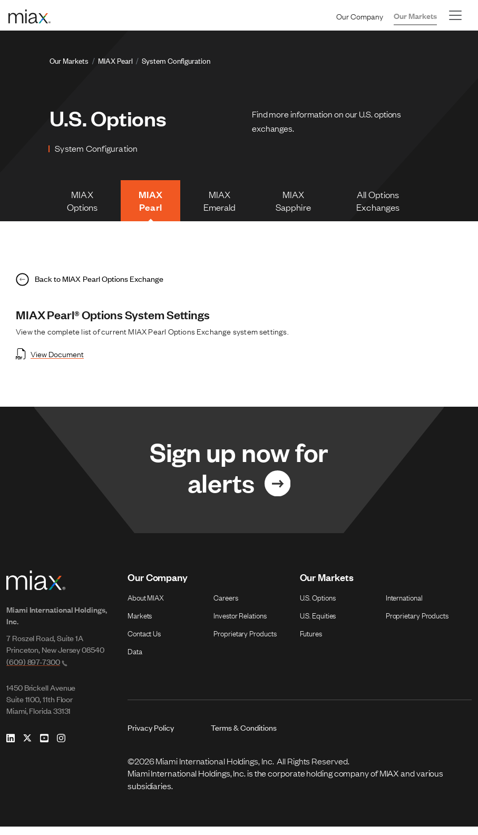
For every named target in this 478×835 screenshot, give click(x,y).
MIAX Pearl (115, 60)
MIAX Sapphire (296, 203)
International (404, 605)
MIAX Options (85, 203)
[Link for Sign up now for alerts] (239, 476)
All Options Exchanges (380, 202)
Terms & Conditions (244, 735)
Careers (225, 605)
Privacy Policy (151, 735)
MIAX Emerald (221, 203)
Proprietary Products (244, 640)
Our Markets (415, 15)
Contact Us (144, 640)
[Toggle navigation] (455, 15)
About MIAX (146, 605)
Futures (311, 640)
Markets (140, 622)
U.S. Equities (318, 622)
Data (135, 658)
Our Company (359, 16)
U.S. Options (318, 605)
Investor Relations (239, 622)
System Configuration (176, 60)
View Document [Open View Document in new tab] (50, 360)
